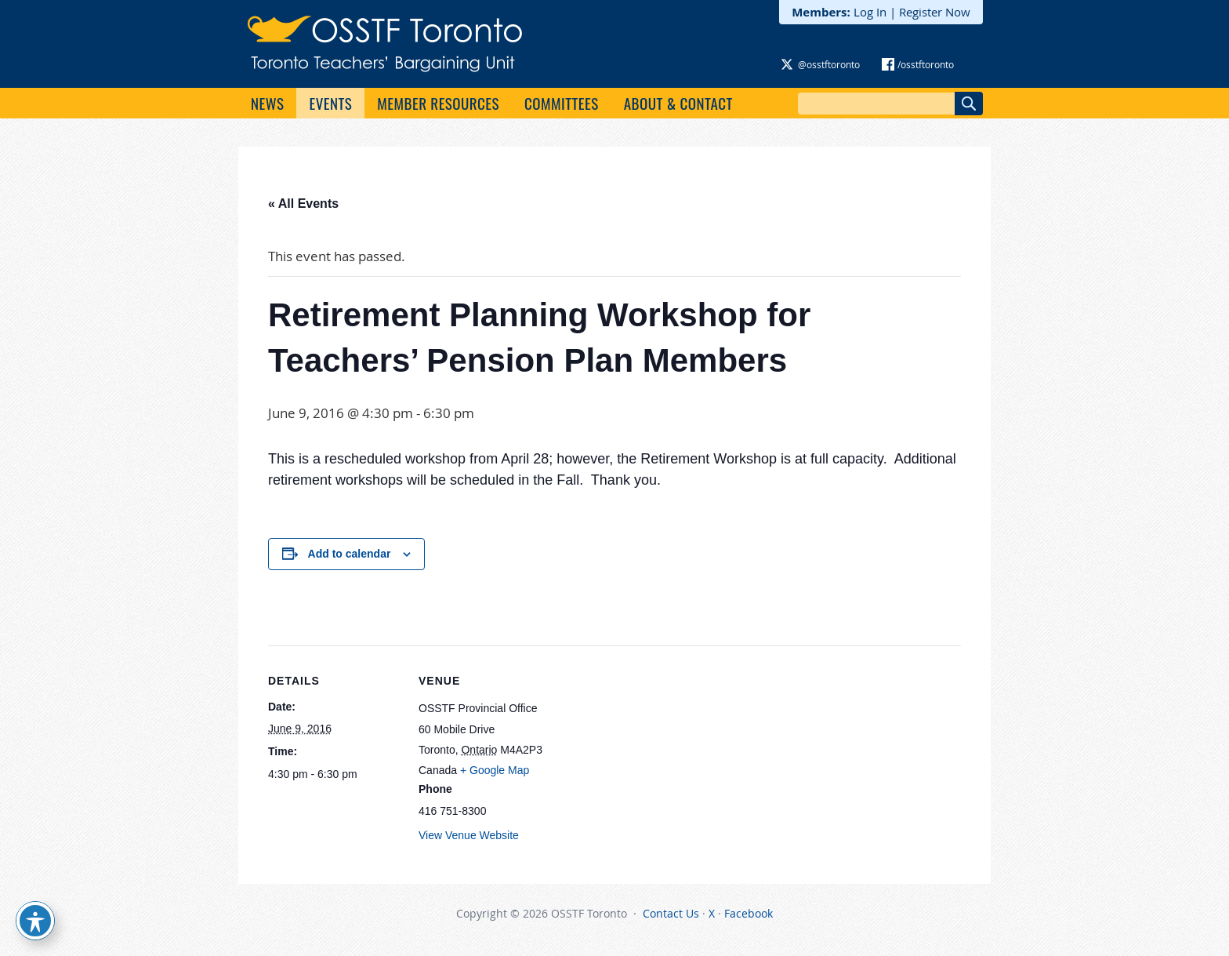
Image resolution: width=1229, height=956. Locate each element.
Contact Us (671, 913)
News (267, 103)
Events (330, 103)
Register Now (934, 12)
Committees (561, 103)
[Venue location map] (651, 754)
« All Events (303, 203)
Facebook (748, 913)
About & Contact (678, 103)
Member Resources (438, 103)
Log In (870, 12)
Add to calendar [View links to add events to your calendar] (349, 553)
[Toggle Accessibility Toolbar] (35, 921)
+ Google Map (494, 770)
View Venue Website (469, 835)
